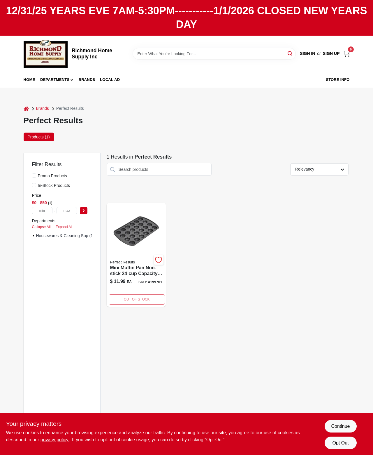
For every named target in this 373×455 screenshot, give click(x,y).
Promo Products (52, 175)
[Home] (26, 108)
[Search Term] (214, 54)
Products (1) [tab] (39, 137)
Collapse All (41, 227)
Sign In (307, 53)
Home (29, 79)
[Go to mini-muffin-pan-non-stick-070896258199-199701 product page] (136, 255)
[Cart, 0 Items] (347, 54)
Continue (340, 426)
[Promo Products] (34, 175)
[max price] (67, 210)
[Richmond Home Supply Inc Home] (46, 54)
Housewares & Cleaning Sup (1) (65, 235)
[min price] (42, 210)
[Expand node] (33, 236)
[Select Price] (83, 210)
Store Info (337, 79)
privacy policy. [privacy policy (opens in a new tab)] (55, 439)
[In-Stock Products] (34, 185)
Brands (87, 79)
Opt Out (340, 442)
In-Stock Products (54, 185)
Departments (54, 79)
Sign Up (331, 53)
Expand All (64, 227)
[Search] (290, 53)
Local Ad (110, 79)
